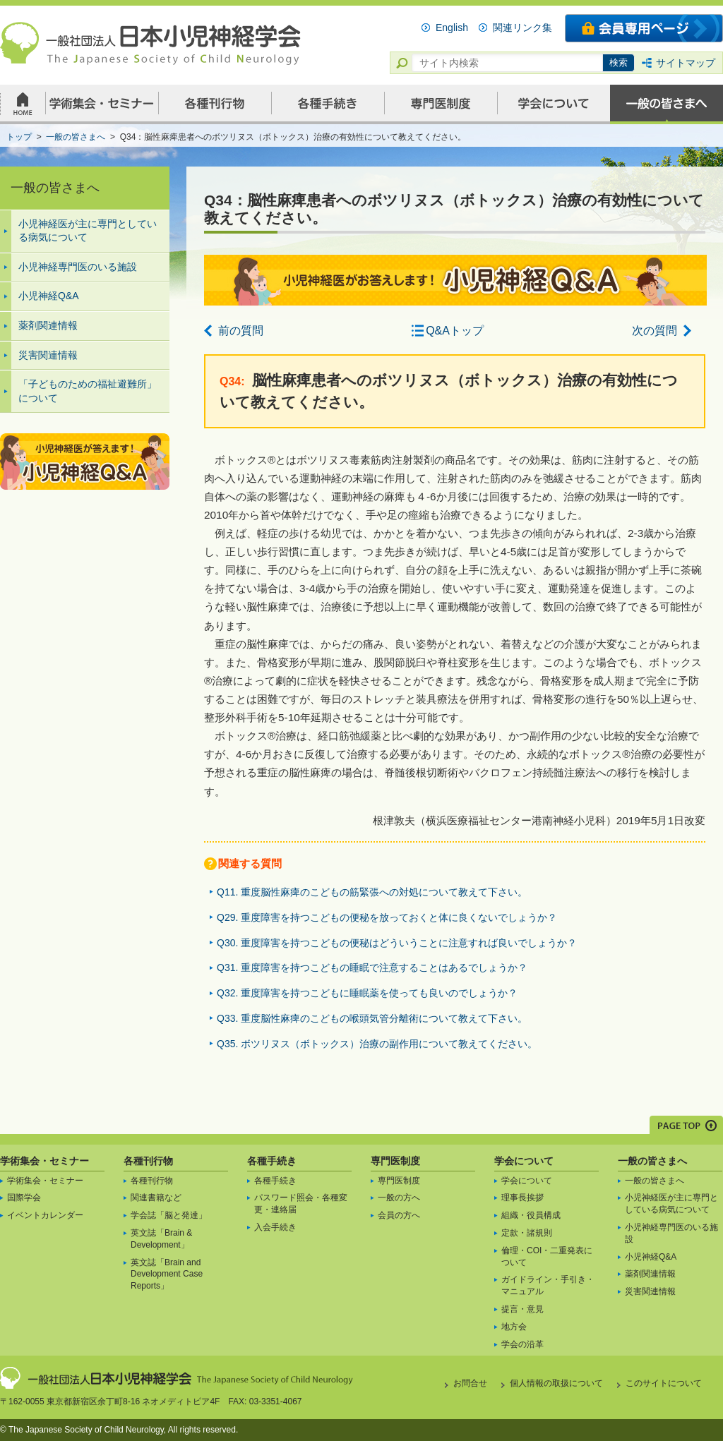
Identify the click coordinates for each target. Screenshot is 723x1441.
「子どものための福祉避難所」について (87, 391)
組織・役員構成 (531, 1215)
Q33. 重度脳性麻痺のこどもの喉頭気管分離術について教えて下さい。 (372, 1018)
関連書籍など (156, 1197)
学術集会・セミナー (44, 1160)
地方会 (514, 1327)
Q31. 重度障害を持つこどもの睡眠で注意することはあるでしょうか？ (372, 967)
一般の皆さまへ (652, 1160)
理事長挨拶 (522, 1197)
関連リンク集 (522, 27)
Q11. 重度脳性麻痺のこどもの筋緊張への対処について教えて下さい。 (372, 892)
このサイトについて (664, 1383)
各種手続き (272, 1160)
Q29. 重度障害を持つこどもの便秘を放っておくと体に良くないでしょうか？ (387, 917)
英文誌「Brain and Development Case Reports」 (167, 1274)
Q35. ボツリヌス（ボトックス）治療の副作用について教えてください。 (377, 1043)
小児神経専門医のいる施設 (77, 266)
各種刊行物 (148, 1160)
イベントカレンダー (45, 1215)
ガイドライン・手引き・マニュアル (547, 1285)
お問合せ (470, 1383)
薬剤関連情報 (48, 325)
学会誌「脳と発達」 (169, 1215)
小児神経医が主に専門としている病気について (87, 230)
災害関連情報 (48, 355)
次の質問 (654, 331)
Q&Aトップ (455, 331)
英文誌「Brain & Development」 (161, 1239)
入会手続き (275, 1227)
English (452, 27)
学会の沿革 (522, 1344)
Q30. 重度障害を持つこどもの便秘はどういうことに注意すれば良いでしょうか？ (397, 942)
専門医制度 (395, 1160)
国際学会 (24, 1197)
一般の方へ (399, 1197)
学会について (524, 1160)
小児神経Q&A (48, 295)
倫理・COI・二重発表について (546, 1256)
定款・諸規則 (526, 1233)
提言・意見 (522, 1309)
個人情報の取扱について (556, 1383)
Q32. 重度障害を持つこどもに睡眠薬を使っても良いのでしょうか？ (367, 993)
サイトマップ (685, 62)
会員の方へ (399, 1215)
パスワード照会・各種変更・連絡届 (300, 1203)
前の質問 (240, 331)
